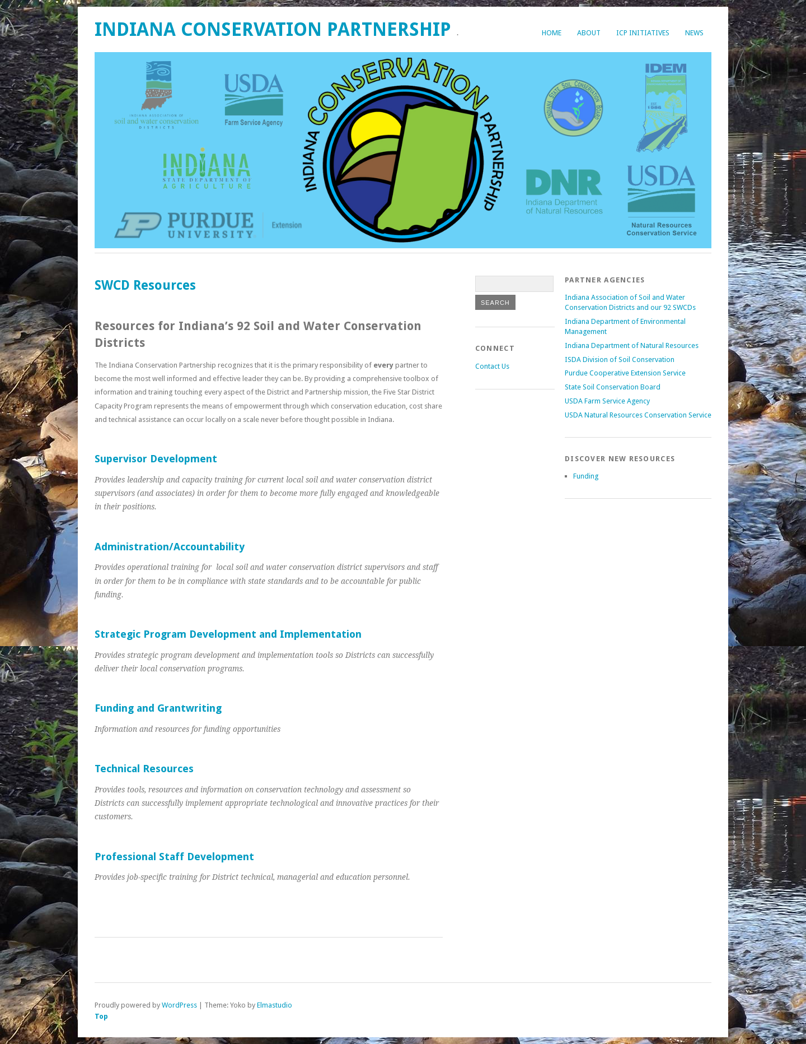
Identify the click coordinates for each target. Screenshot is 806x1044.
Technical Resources (144, 768)
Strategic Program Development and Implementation (228, 634)
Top (101, 1016)
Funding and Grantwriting (158, 708)
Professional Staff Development (174, 856)
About (589, 33)
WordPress (179, 1005)
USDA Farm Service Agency (607, 401)
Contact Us (492, 366)
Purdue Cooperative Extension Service (625, 373)
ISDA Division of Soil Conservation (619, 359)
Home (551, 33)
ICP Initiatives (642, 33)
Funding (585, 476)
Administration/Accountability (170, 547)
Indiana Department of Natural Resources (632, 345)
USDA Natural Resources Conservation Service (638, 415)
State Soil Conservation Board (612, 387)
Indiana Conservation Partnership (273, 29)
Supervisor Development (156, 459)
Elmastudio (274, 1005)
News (694, 33)
